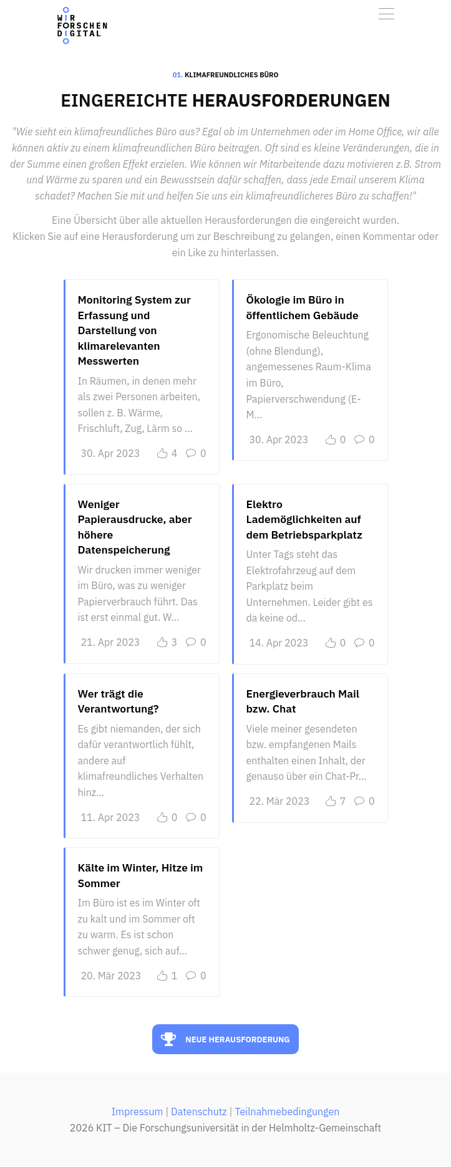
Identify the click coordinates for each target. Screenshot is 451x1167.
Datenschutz (199, 1111)
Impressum (137, 1111)
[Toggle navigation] (386, 13)
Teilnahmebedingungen (287, 1111)
